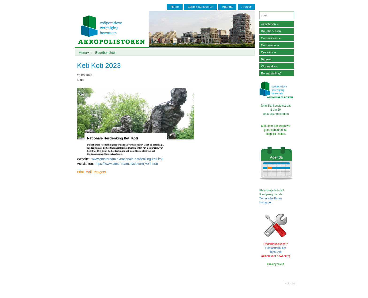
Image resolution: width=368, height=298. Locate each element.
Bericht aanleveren (200, 6)
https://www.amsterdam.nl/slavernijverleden (126, 164)
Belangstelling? (271, 73)
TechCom (276, 252)
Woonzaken (269, 66)
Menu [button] (84, 52)
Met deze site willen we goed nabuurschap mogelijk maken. (275, 129)
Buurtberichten (106, 52)
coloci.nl (290, 283)
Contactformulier (275, 248)
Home (175, 6)
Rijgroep (266, 59)
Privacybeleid (275, 264)
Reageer (99, 172)
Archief (246, 6)
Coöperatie (270, 45)
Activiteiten (270, 24)
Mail (89, 172)
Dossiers (268, 52)
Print (80, 172)
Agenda (227, 6)
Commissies (271, 38)
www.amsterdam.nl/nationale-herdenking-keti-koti (127, 159)
